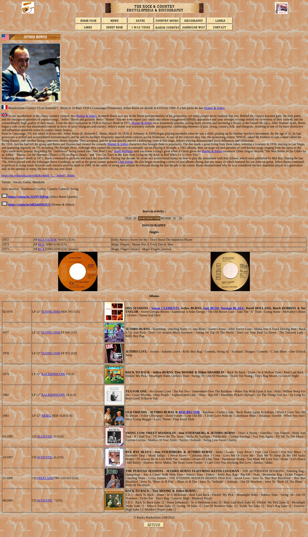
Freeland (45, 478)
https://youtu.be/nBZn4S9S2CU (29, 204)
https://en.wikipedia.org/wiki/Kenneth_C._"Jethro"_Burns (38, 175)
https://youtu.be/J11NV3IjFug (28, 196)
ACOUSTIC (45, 436)
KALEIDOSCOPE (53, 374)
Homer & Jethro (214, 108)
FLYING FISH (50, 311)
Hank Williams (123, 151)
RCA (41, 244)
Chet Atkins (125, 161)
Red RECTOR (189, 412)
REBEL (46, 415)
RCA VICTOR (47, 239)
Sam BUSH (211, 308)
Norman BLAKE (232, 308)
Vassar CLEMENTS (165, 308)
